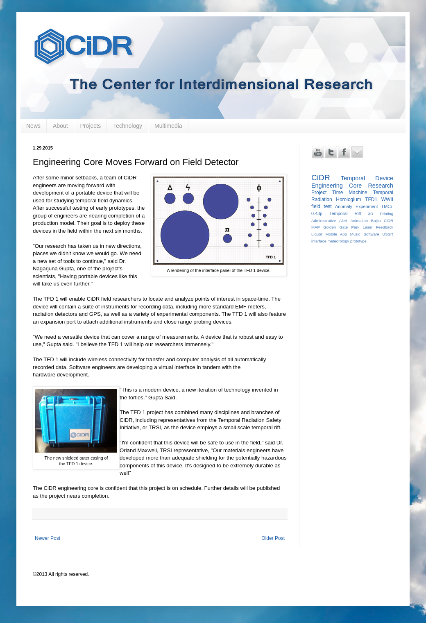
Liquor (316, 234)
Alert (343, 220)
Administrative (323, 220)
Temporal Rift (345, 213)
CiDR (320, 177)
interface (318, 241)
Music (355, 234)
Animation (359, 220)
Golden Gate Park (341, 227)
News (33, 125)
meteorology (338, 241)
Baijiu (376, 220)
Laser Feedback (378, 227)
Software (371, 234)
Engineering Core (336, 185)
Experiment (367, 206)
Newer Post (47, 538)
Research (380, 185)
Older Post (273, 538)
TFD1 (371, 199)
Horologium (348, 199)
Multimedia (168, 125)
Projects (90, 125)
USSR (387, 234)
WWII (387, 199)
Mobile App (336, 234)
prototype (358, 241)
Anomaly (343, 206)
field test (321, 206)
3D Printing (380, 213)
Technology (127, 125)
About (60, 125)
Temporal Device (367, 178)
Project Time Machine (339, 192)
